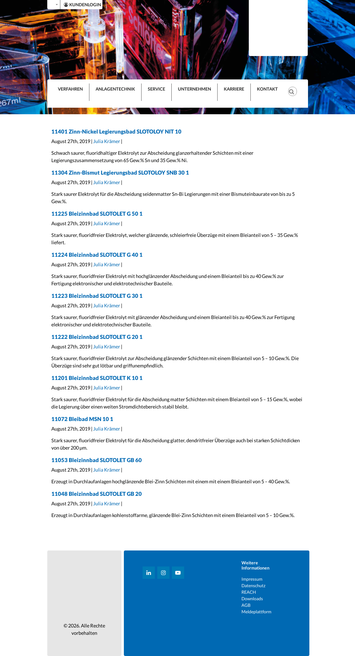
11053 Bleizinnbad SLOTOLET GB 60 (96, 460)
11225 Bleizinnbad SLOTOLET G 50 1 (97, 213)
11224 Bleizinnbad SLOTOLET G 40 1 (97, 254)
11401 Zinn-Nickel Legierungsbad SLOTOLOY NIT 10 (116, 131)
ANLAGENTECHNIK (115, 88)
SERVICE (156, 88)
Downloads (252, 598)
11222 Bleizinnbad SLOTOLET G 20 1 (97, 336)
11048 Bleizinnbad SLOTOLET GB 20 (96, 493)
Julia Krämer (106, 141)
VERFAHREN (70, 88)
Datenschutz (253, 585)
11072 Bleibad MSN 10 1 (82, 419)
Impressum (251, 578)
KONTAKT (267, 88)
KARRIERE (234, 88)
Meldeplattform (256, 611)
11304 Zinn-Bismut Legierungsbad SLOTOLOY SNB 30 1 (120, 172)
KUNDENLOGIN (82, 4)
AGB (245, 605)
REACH (248, 592)
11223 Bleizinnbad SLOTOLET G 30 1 (97, 295)
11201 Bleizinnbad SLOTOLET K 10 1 (97, 378)
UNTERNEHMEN (194, 88)
